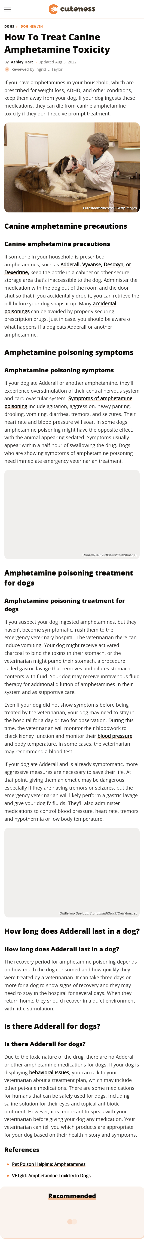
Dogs (9, 26)
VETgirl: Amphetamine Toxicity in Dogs (51, 1176)
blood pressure (114, 736)
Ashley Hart (22, 61)
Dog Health (32, 26)
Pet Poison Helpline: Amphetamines (48, 1164)
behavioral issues (49, 1072)
